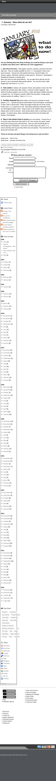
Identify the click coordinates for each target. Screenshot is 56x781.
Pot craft (4, 631)
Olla (11, 631)
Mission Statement (8, 717)
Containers (13, 612)
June (4, 242)
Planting (22, 145)
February (6, 270)
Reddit (5, 673)
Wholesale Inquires (8, 719)
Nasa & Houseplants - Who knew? (9, 246)
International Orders (31, 700)
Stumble (6, 671)
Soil (17, 628)
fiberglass (21, 83)
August (5, 265)
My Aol (5, 676)
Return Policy (30, 696)
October (5, 262)
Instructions (6, 623)
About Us (5, 713)
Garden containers (8, 628)
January (5, 280)
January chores (7, 145)
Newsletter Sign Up (8, 701)
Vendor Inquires (7, 721)
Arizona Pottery (8, 147)
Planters (4, 612)
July (4, 327)
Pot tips (4, 636)
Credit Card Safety (31, 702)
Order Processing (31, 692)
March (5, 267)
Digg (4, 658)
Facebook (6, 663)
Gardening (14, 617)
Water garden (14, 634)
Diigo (5, 666)
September (6, 324)
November (6, 318)
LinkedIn (6, 678)
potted (11, 107)
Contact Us (6, 715)
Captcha (33, 180)
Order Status (29, 698)
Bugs (16, 631)
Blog (4, 700)
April (4, 335)
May (4, 255)
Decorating (13, 620)
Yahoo (5, 668)
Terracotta (5, 617)
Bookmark (6, 651)
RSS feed (6, 646)
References (6, 723)
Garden (15, 145)
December (6, 316)
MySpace (6, 661)
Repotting (5, 634)
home (32, 71)
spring (47, 126)
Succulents (5, 615)
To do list (30, 145)
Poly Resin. (28, 96)
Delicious (6, 656)
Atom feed (6, 648)
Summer (17, 636)
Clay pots (5, 620)
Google (5, 653)
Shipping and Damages (32, 694)
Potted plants (15, 615)
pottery (8, 102)
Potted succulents (8, 626)
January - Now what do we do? (18, 22)
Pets (10, 636)
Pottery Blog (7, 202)
